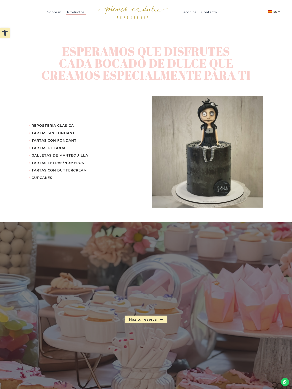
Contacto (209, 12)
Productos (76, 12)
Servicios (189, 12)
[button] (5, 33)
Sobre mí (54, 12)
